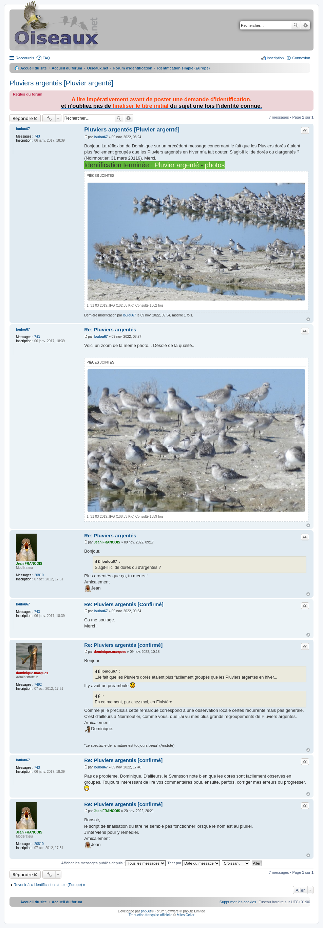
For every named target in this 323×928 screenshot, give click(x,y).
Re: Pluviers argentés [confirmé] (123, 645)
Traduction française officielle (150, 915)
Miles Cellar (185, 915)
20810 (39, 575)
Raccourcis (25, 58)
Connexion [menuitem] (301, 58)
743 (37, 136)
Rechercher (296, 25)
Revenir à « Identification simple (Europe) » (49, 885)
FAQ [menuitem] (46, 58)
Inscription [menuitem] (275, 58)
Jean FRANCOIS (29, 563)
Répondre (23, 118)
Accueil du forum (67, 68)
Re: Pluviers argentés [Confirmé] (123, 604)
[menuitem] (238, 902)
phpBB (146, 911)
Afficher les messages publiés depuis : (113, 863)
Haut (308, 319)
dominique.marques (32, 673)
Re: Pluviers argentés (110, 329)
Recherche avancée (305, 25)
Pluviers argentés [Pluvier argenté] (61, 83)
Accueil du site (33, 68)
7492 (38, 684)
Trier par (193, 863)
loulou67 (23, 129)
